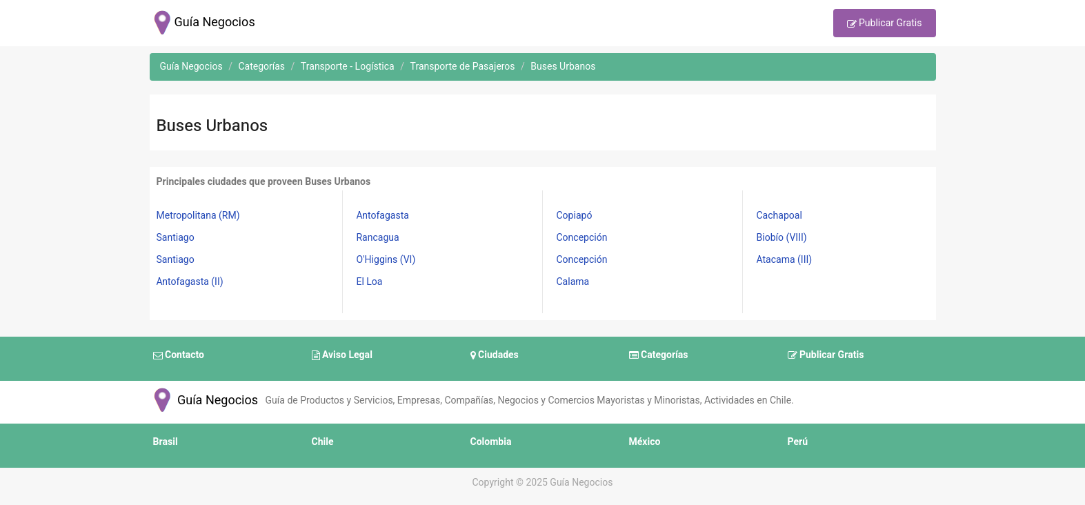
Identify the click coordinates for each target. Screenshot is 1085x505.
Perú (798, 442)
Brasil (165, 442)
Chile (323, 442)
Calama (573, 282)
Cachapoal (779, 215)
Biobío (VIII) (782, 237)
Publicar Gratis (884, 24)
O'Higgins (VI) (386, 260)
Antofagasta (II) (190, 282)
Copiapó (575, 215)
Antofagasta (383, 215)
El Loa (370, 282)
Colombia (491, 442)
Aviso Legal (342, 355)
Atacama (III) (785, 260)
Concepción (582, 237)
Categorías (658, 355)
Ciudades (494, 355)
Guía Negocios (204, 400)
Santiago (176, 237)
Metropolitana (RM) (198, 215)
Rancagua (378, 237)
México (645, 442)
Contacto (178, 355)
